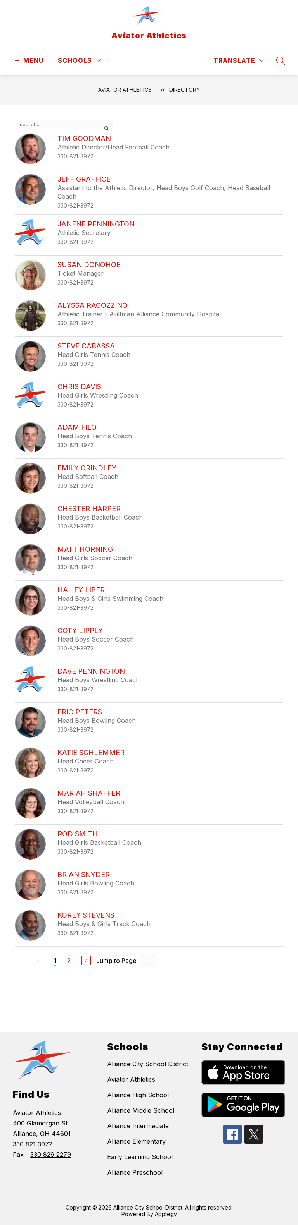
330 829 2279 (50, 1154)
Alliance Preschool (135, 1172)
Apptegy (166, 1214)
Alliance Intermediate (138, 1126)
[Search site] (281, 60)
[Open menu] (27, 60)
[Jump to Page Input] (148, 960)
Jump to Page (116, 960)
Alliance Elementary (136, 1141)
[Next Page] (86, 960)
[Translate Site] (238, 60)
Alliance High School (138, 1095)
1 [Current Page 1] (55, 960)
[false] (65, 124)
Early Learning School (140, 1157)
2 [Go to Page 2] (69, 960)
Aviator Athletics (125, 89)
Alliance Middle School (140, 1110)
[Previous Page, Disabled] (38, 960)
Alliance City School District (147, 1064)
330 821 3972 (32, 1144)
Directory (184, 89)
